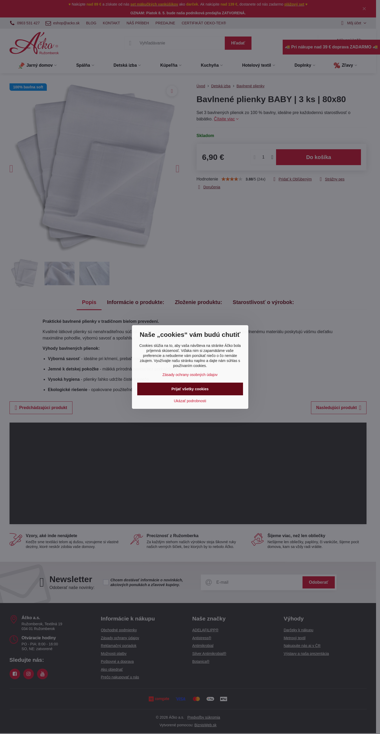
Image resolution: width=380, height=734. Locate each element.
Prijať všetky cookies (190, 389)
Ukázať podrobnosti (190, 401)
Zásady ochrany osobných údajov (190, 375)
